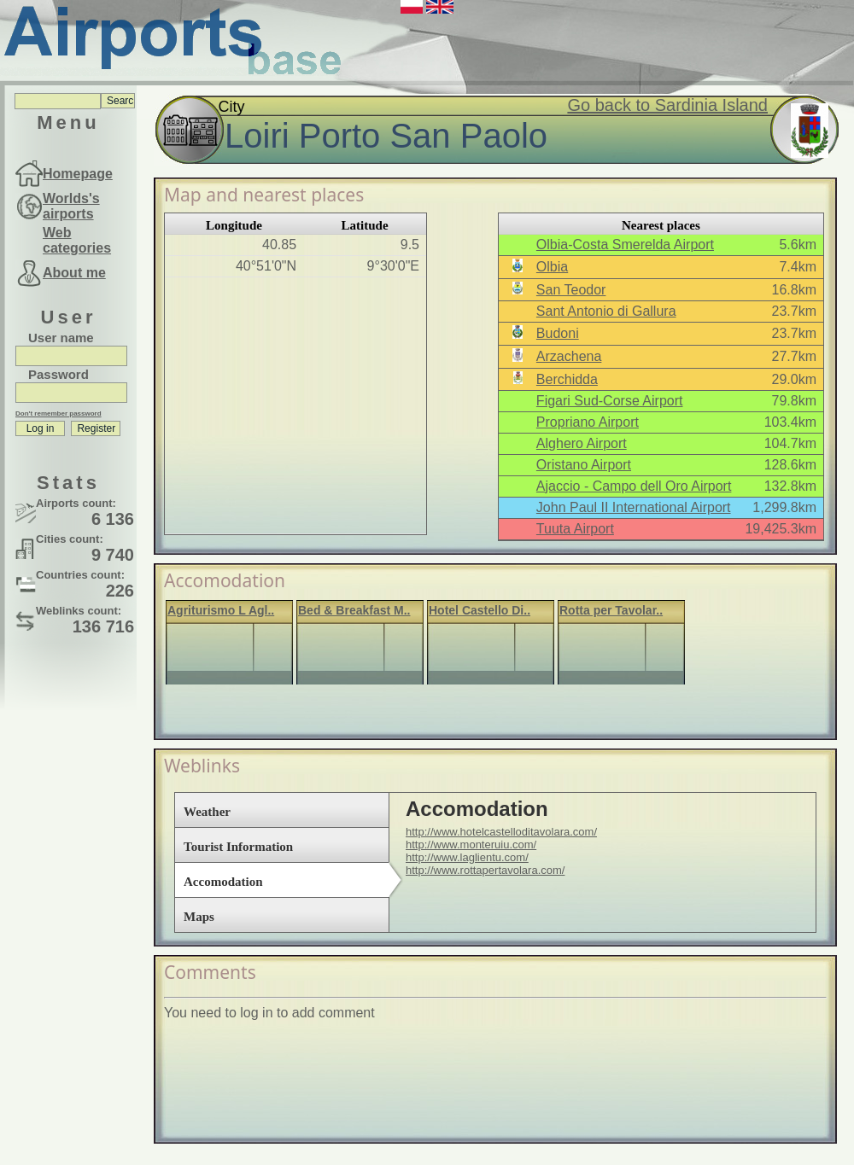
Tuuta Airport (575, 528)
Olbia (552, 266)
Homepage (78, 173)
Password (58, 374)
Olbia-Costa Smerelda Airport (625, 244)
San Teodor (571, 290)
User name (61, 337)
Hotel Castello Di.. (479, 610)
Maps (199, 916)
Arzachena (569, 356)
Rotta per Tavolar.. (611, 610)
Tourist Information (238, 846)
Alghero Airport (581, 443)
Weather (207, 811)
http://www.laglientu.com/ (467, 857)
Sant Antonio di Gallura (606, 311)
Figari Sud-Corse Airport (609, 400)
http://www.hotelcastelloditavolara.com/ (501, 831)
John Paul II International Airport (633, 507)
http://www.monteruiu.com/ (471, 844)
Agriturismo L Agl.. (220, 610)
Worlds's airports (71, 206)
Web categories (77, 240)
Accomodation (223, 881)
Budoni (557, 333)
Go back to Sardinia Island (667, 105)
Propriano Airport (587, 422)
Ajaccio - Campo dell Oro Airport (634, 486)
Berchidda (567, 379)
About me (74, 272)
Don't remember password (58, 413)
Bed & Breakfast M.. (354, 610)
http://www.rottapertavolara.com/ (485, 870)
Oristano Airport (583, 464)
